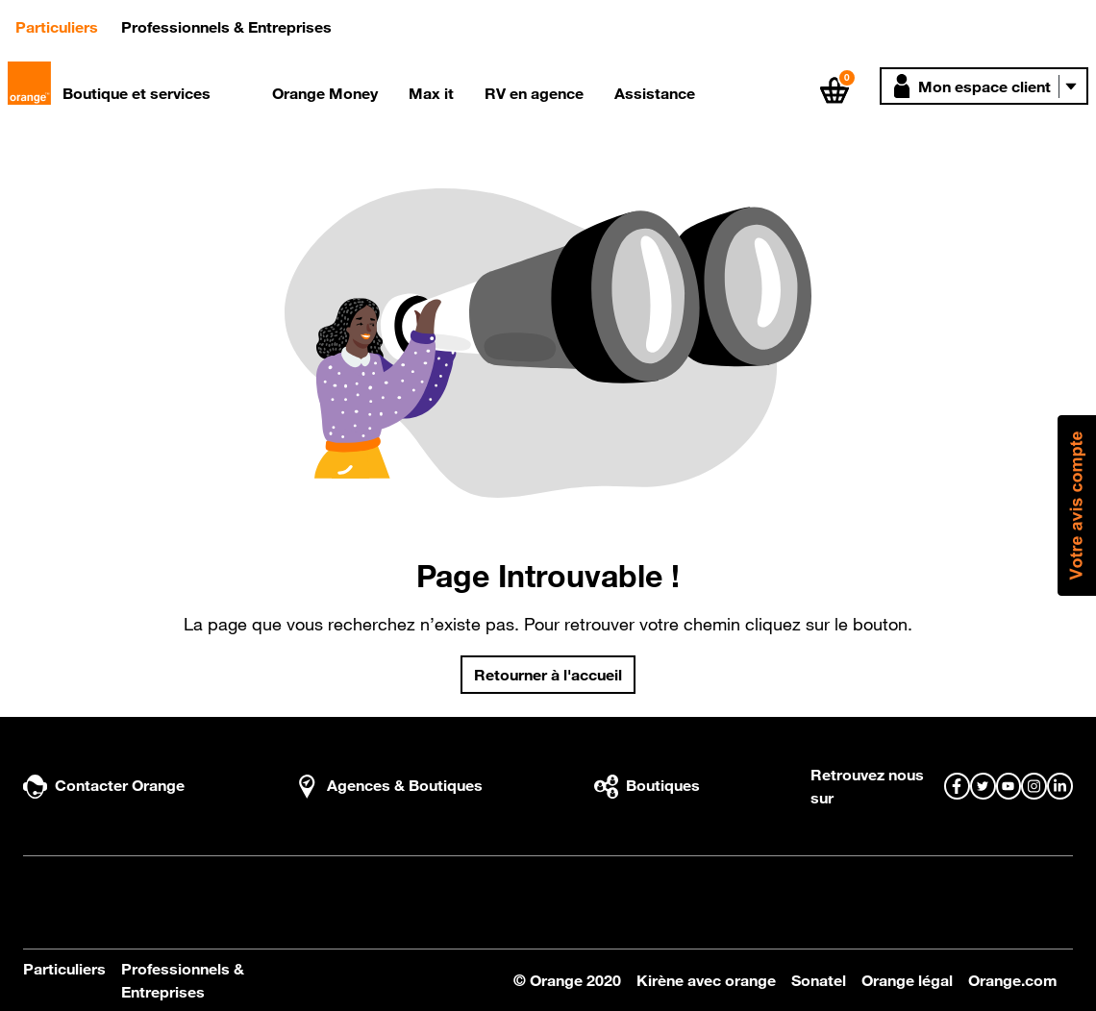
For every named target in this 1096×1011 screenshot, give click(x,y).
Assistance (654, 93)
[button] (984, 86)
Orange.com (1013, 980)
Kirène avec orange (706, 980)
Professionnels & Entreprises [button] (226, 27)
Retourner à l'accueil (548, 674)
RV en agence (534, 93)
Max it (431, 93)
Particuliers (64, 968)
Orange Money (325, 93)
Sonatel (818, 980)
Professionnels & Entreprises (182, 980)
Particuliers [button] (64, 25)
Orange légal (907, 980)
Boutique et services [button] (136, 93)
